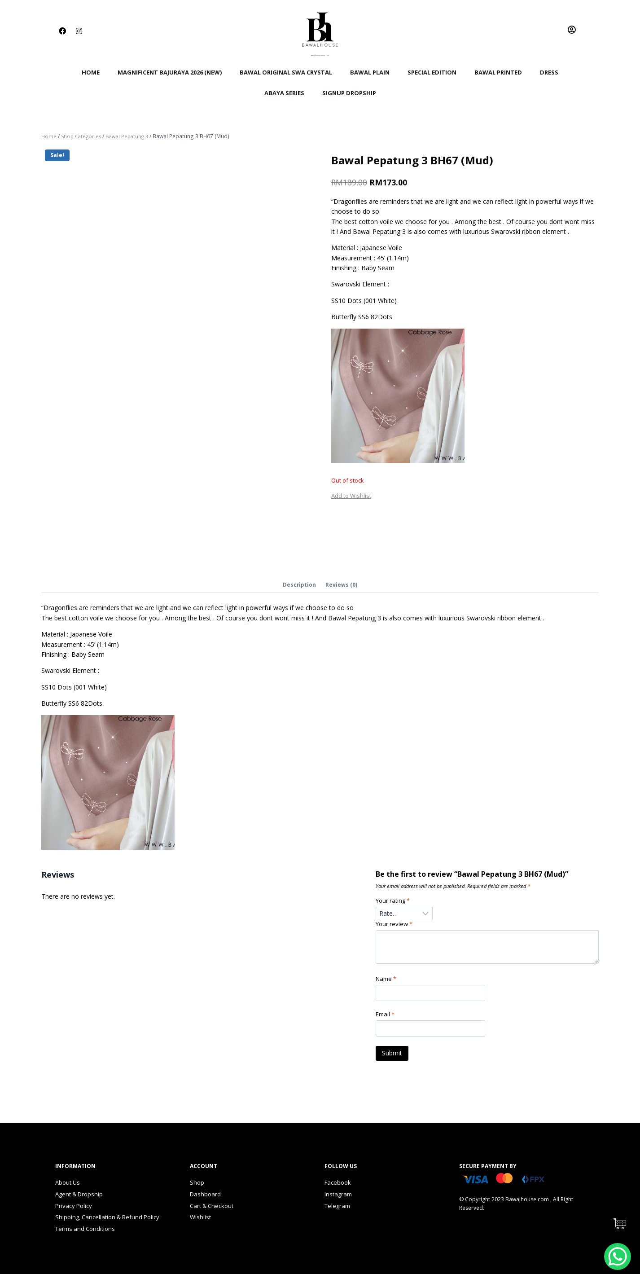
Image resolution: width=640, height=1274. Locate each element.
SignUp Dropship (349, 93)
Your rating (394, 902)
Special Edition (432, 72)
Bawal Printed (498, 72)
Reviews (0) (341, 585)
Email (386, 1018)
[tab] (299, 586)
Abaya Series (284, 93)
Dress (549, 72)
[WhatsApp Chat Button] (617, 1256)
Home (91, 72)
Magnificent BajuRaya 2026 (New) (170, 72)
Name (387, 982)
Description (299, 585)
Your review (395, 926)
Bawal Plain (370, 72)
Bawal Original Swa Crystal (286, 72)
